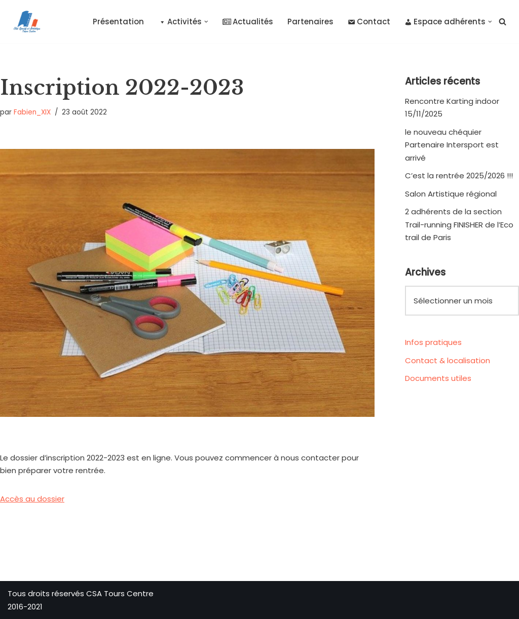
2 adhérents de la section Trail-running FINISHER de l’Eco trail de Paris (459, 224)
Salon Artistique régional (451, 193)
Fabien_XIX (32, 112)
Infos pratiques (433, 342)
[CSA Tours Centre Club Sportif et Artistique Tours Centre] (25, 21)
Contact (369, 21)
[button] (206, 22)
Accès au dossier (32, 498)
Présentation (118, 21)
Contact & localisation (447, 360)
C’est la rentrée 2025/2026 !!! (459, 175)
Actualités (248, 21)
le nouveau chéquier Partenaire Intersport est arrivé (452, 145)
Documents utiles (438, 378)
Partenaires (310, 21)
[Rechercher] (502, 21)
